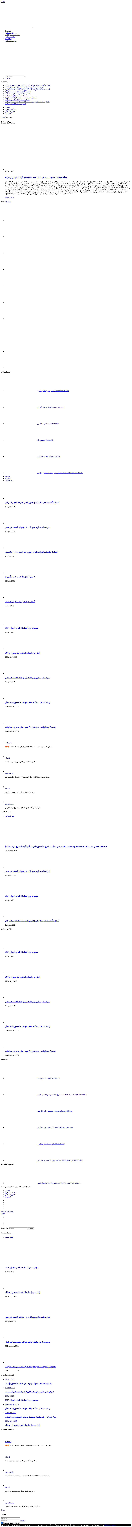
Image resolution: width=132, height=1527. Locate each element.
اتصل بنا (8, 113)
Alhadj (7, 758)
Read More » (9, 197)
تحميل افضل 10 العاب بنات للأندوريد (17, 91)
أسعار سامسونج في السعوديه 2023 (17, 100)
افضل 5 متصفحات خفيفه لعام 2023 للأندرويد (20, 98)
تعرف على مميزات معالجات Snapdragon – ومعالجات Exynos (30, 727)
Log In (17, 1523)
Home (3, 117)
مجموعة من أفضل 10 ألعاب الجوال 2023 (21, 628)
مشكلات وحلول (10, 109)
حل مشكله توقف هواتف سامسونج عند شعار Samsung (27, 702)
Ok (105, 1525)
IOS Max (8, 39)
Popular (7, 478)
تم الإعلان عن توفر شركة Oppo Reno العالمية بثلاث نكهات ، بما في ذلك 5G (36, 177)
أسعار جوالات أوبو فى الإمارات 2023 (17, 94)
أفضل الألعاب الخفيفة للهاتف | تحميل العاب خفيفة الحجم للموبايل (27, 85)
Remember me (7, 1523)
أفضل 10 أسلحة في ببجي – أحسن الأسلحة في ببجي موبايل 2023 (27, 102)
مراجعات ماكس (10, 41)
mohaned (8, 743)
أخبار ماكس (9, 33)
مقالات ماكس (10, 37)
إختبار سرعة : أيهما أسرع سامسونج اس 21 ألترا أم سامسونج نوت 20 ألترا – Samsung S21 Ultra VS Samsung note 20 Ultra (56, 846)
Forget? (22, 1521)
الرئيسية (8, 31)
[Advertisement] (66, 58)
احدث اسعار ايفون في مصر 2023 (16, 96)
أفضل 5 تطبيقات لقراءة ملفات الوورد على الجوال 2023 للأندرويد (27, 89)
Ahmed (7, 788)
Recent (7, 476)
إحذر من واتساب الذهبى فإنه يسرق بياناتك (22, 653)
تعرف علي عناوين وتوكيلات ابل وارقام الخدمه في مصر (24, 87)
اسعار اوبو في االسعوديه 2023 (15, 104)
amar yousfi (9, 773)
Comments (8, 480)
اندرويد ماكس (10, 111)
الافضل (7, 107)
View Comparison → (74, 1183)
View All (8, 201)
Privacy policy (111, 1525)
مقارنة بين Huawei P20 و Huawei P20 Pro (51, 1183)
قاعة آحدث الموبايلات (12, 35)
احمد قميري (9, 804)
